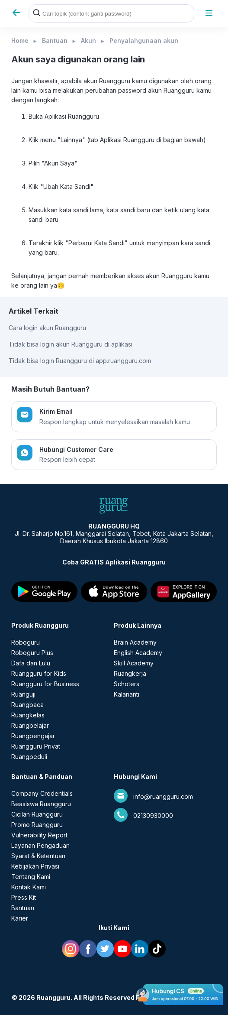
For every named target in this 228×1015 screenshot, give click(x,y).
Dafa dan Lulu (30, 663)
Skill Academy (134, 663)
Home (20, 40)
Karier (19, 918)
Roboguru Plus (32, 652)
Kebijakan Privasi (35, 866)
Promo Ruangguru (37, 824)
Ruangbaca (27, 704)
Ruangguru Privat (35, 746)
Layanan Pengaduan (40, 845)
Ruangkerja (130, 673)
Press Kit (23, 897)
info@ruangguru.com (163, 796)
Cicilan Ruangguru (37, 814)
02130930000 (153, 815)
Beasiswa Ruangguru (41, 803)
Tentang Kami (30, 876)
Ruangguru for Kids (38, 673)
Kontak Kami (28, 887)
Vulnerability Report (39, 835)
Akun (88, 40)
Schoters (126, 683)
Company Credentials (42, 793)
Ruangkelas (28, 715)
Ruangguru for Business (45, 683)
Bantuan (54, 40)
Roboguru (25, 642)
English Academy (138, 652)
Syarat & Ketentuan (38, 855)
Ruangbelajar (30, 725)
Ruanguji (23, 694)
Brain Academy (135, 642)
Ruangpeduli (29, 756)
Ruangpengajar (33, 735)
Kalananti (126, 694)
